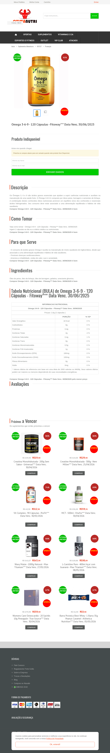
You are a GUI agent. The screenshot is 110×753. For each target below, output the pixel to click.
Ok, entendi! (55, 744)
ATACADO (73, 40)
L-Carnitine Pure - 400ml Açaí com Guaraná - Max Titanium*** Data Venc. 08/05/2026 (78, 567)
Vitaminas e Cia (65, 34)
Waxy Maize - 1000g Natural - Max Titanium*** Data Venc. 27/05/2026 (31, 566)
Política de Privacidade (54, 739)
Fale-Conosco (19, 665)
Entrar (96, 2)
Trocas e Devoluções (22, 676)
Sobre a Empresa (20, 672)
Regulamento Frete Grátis (24, 669)
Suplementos (45, 34)
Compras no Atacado (22, 683)
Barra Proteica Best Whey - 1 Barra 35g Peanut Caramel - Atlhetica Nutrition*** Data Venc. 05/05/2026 (79, 618)
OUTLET (44, 40)
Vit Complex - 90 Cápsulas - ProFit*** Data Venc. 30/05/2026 (31, 514)
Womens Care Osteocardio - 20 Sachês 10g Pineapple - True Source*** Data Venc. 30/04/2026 (31, 618)
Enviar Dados (55, 172)
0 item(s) (14, 23)
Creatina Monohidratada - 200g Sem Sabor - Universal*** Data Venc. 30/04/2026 (31, 464)
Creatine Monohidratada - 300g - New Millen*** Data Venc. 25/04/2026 (78, 463)
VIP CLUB (59, 40)
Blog (15, 680)
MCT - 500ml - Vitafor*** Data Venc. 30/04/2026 (78, 514)
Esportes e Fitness (24, 40)
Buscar (94, 16)
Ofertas (27, 34)
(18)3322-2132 (21, 687)
